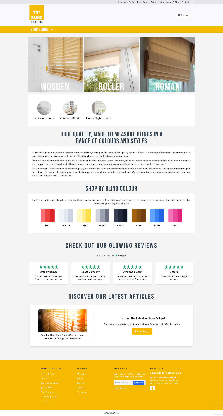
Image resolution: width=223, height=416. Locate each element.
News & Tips (172, 2)
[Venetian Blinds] (70, 110)
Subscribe (138, 382)
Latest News (120, 388)
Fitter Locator (157, 2)
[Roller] (111, 64)
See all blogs (142, 331)
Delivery (45, 378)
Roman (80, 383)
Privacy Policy (47, 374)
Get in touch (156, 368)
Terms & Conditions (51, 368)
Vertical (81, 387)
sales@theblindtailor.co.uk (166, 373)
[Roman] (167, 64)
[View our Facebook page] (152, 389)
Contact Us (186, 2)
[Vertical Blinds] (44, 110)
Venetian (81, 392)
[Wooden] (55, 64)
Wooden (81, 374)
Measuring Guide (126, 2)
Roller (80, 378)
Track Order (142, 2)
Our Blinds (83, 368)
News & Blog (120, 368)
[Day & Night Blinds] (98, 110)
